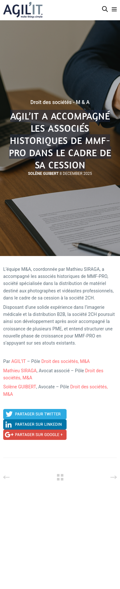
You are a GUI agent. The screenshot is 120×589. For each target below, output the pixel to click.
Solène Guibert (43, 173)
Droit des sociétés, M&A (65, 361)
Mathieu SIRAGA (20, 370)
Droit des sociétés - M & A (60, 102)
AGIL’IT (18, 361)
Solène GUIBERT (19, 386)
